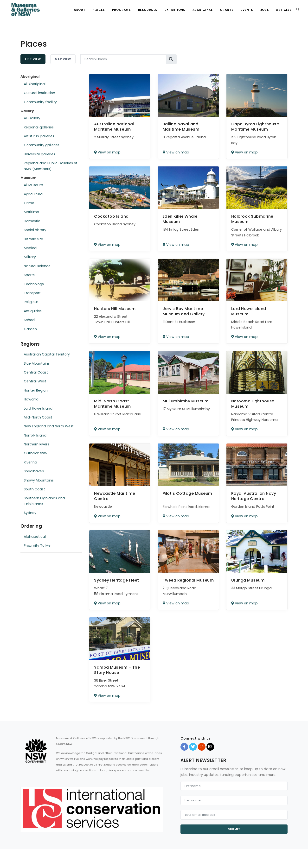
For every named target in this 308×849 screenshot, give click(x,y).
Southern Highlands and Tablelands (44, 501)
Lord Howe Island (38, 408)
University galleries (39, 154)
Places (98, 10)
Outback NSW (35, 453)
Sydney (30, 512)
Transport (32, 293)
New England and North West (49, 426)
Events (247, 10)
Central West (35, 381)
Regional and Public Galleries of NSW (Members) (50, 166)
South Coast (34, 489)
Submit (234, 829)
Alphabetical (35, 536)
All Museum (33, 185)
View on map (107, 152)
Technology (34, 284)
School (29, 319)
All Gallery (32, 118)
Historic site (33, 239)
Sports (29, 274)
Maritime (31, 211)
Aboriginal (202, 10)
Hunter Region (36, 390)
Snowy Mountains (39, 480)
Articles (284, 10)
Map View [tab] (63, 59)
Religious (31, 301)
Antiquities (33, 311)
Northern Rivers (36, 444)
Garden (30, 329)
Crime (29, 203)
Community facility (40, 102)
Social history (35, 230)
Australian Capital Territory (47, 354)
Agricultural (33, 194)
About (79, 10)
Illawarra (31, 399)
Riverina (30, 462)
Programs (121, 10)
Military (30, 256)
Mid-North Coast (38, 417)
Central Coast (36, 372)
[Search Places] (123, 59)
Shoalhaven (34, 471)
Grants (227, 10)
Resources (147, 10)
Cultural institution (39, 92)
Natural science (37, 266)
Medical (30, 248)
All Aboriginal (34, 84)
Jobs (264, 10)
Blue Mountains (37, 363)
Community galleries (41, 145)
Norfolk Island (35, 435)
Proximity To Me (37, 545)
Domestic (32, 221)
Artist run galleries (39, 136)
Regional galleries (39, 127)
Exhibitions (175, 10)
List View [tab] (33, 59)
